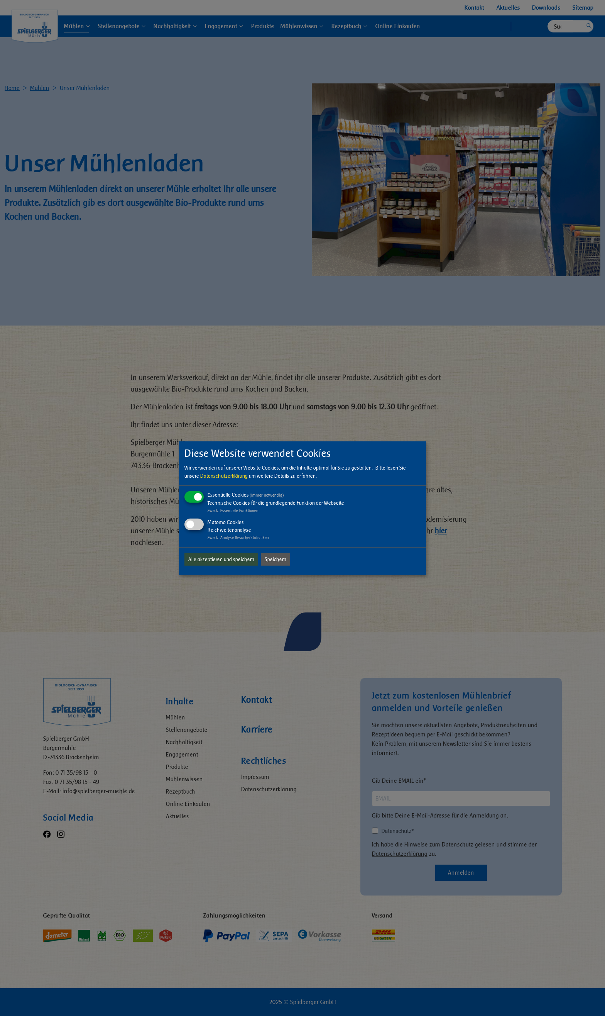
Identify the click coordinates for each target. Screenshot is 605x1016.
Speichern (275, 559)
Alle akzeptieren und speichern (221, 559)
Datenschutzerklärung (224, 476)
